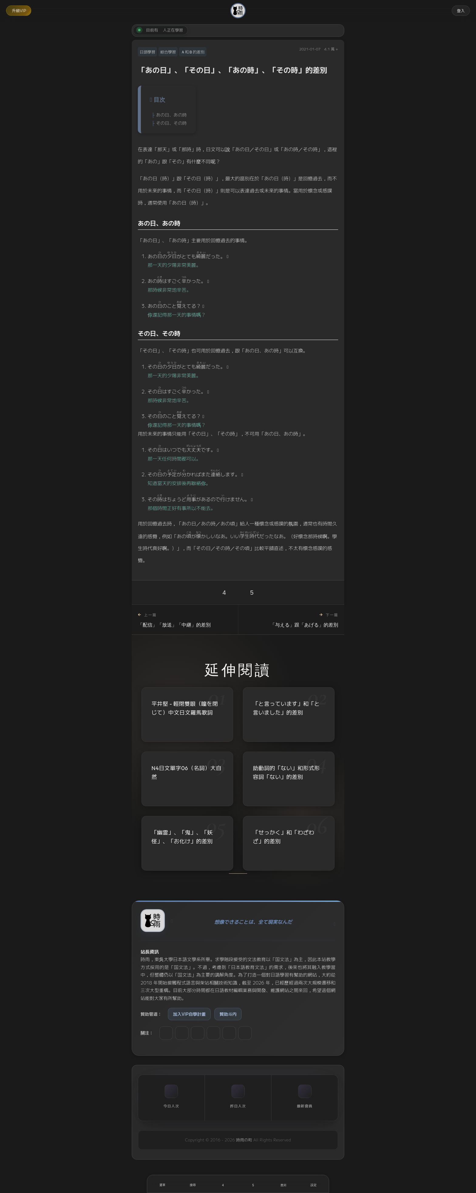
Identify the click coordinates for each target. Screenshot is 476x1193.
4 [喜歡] (224, 592)
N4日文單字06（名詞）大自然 (186, 772)
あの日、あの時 (171, 114)
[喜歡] (223, 1184)
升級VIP (19, 10)
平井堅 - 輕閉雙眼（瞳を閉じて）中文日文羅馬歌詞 (184, 708)
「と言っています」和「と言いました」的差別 (286, 708)
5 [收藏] (251, 592)
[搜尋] (193, 1184)
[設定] (313, 1184)
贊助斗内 (227, 1014)
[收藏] (253, 1184)
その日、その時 (171, 123)
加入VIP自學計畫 (189, 1014)
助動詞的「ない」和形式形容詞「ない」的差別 (286, 773)
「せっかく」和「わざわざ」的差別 (283, 838)
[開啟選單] (162, 1184)
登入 (461, 10)
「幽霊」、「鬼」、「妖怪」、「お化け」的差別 (182, 837)
